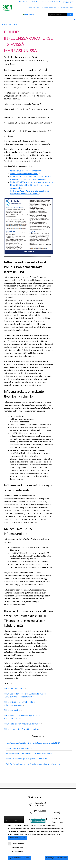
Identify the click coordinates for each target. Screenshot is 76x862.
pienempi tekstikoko (44, 14)
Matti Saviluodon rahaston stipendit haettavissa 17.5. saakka (29, 753)
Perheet (33, 2)
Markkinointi (17, 851)
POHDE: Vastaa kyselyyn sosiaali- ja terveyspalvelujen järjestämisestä (33, 764)
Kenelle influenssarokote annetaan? (26, 171)
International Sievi (24, 2)
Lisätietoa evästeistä (17, 838)
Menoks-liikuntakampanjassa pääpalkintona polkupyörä (26, 758)
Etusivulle (56, 818)
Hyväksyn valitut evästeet (19, 858)
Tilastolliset (17, 847)
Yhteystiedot (57, 2)
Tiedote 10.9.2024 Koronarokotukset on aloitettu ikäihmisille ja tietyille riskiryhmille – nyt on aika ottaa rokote (31, 185)
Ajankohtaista (13, 24)
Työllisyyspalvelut (34, 8)
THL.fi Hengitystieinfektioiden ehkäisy (22, 729)
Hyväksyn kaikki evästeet (56, 858)
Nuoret (37, 2)
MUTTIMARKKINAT (68, 2)
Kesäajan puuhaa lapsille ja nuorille (19, 748)
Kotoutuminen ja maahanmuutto (50, 8)
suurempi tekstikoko (37, 14)
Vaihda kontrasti (29, 15)
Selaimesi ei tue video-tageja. (14, 821)
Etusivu (4, 24)
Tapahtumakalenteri (67, 8)
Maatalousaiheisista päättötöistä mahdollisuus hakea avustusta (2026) (33, 743)
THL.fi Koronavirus (13, 710)
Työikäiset (43, 2)
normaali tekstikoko (41, 14)
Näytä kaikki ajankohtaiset (39, 770)
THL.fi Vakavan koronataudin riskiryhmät (23, 724)
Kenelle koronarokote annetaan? (25, 173)
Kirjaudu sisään (57, 822)
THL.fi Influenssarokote (15, 688)
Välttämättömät (19, 843)
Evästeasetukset (38, 821)
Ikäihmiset (50, 2)
